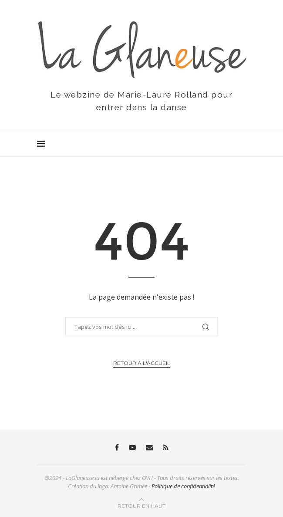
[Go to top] (141, 506)
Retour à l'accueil (141, 363)
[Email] (149, 447)
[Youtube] (132, 447)
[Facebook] (117, 447)
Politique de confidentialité (183, 486)
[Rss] (165, 447)
